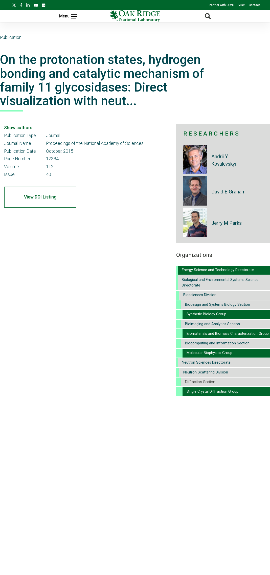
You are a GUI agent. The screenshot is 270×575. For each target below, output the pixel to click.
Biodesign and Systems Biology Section (217, 304)
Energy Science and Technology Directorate (218, 270)
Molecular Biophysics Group (209, 353)
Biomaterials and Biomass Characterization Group (228, 333)
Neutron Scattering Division (205, 372)
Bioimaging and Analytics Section (212, 324)
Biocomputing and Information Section (217, 343)
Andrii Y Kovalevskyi (223, 160)
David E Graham (228, 192)
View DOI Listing (40, 197)
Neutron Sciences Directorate (206, 362)
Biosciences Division (199, 295)
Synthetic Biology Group (206, 314)
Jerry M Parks (226, 223)
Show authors (18, 127)
